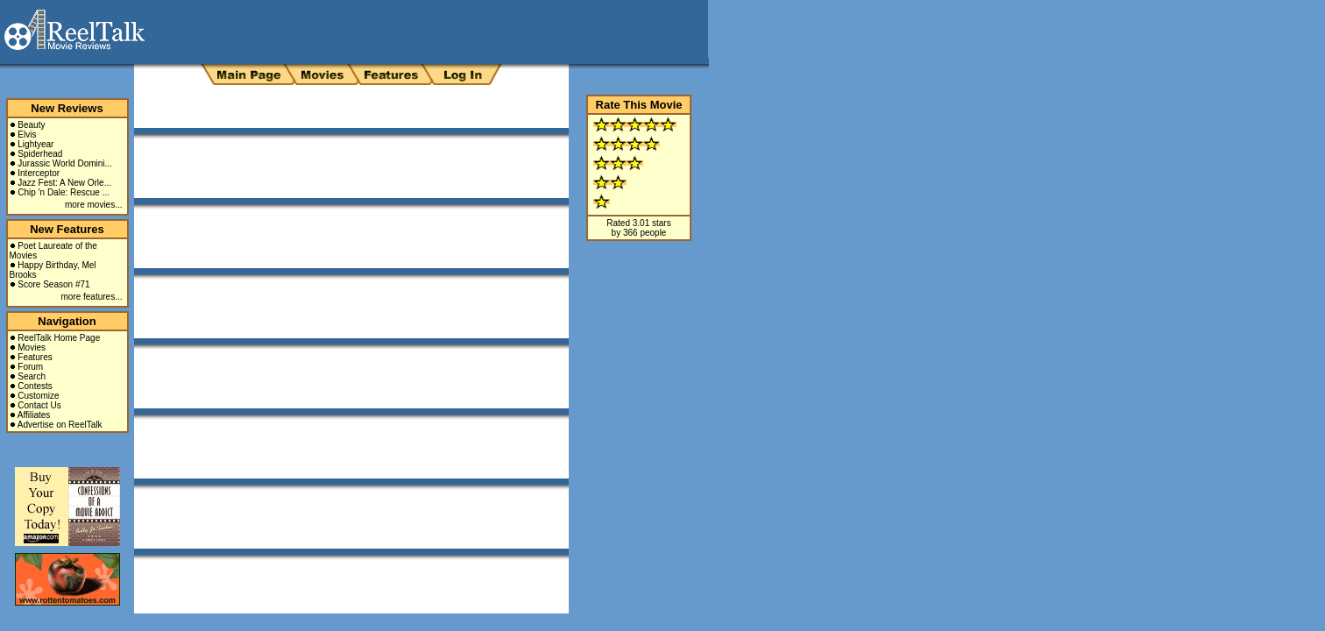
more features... (91, 296)
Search (32, 376)
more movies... (94, 204)
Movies (32, 347)
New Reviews (67, 108)
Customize (38, 396)
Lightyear (35, 144)
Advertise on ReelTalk (60, 424)
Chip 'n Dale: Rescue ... (64, 192)
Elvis (27, 134)
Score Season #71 (53, 284)
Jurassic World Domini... (65, 163)
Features (35, 357)
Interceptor (39, 173)
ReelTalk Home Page (59, 338)
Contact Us (39, 405)
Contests (35, 386)
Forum (30, 367)
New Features (67, 229)
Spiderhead (40, 154)
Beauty (31, 125)
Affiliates (34, 415)
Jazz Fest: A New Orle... (64, 183)
